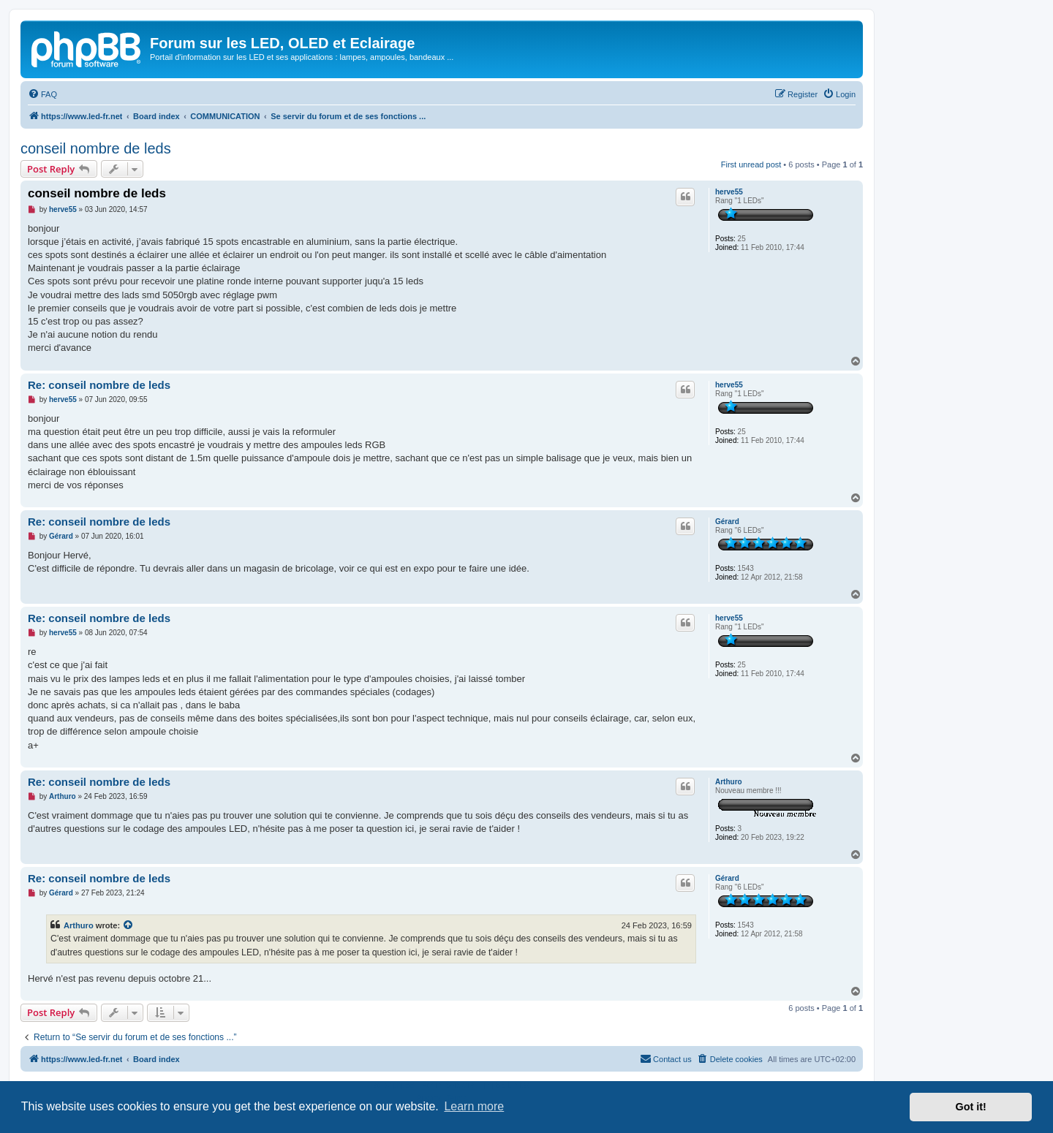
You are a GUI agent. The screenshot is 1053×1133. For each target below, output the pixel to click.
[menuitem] (42, 94)
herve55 (729, 192)
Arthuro (728, 782)
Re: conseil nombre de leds (99, 385)
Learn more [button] (474, 1106)
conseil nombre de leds (95, 148)
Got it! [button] (971, 1107)
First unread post (751, 164)
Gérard (727, 522)
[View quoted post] (128, 925)
